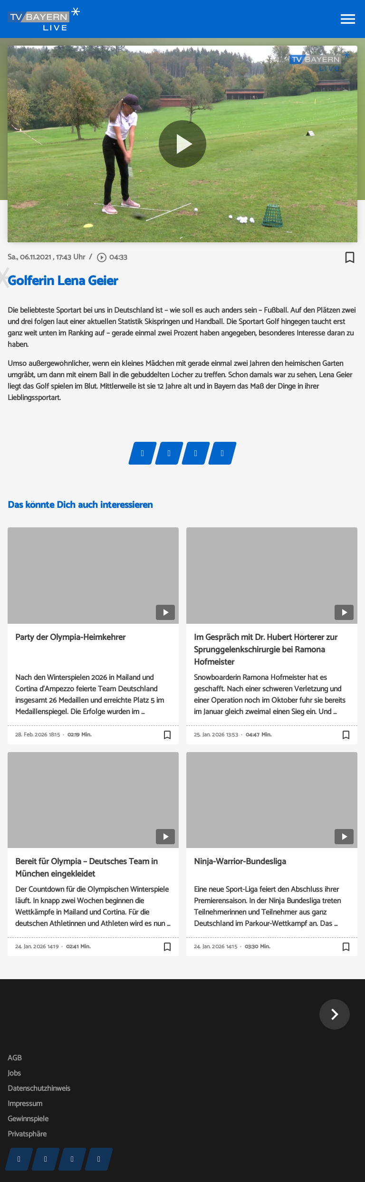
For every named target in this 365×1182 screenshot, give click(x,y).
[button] (334, 1014)
